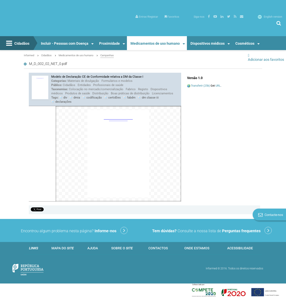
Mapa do (62, 248)
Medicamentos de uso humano (155, 43)
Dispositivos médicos (207, 43)
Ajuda (92, 248)
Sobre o (122, 248)
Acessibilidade (240, 248)
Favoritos (172, 16)
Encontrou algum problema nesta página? (74, 230)
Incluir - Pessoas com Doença (64, 43)
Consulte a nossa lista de (212, 230)
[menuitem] (146, 16)
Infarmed (29, 55)
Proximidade (109, 43)
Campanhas (107, 55)
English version (270, 16)
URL (218, 85)
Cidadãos (17, 44)
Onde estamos (196, 248)
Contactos (158, 248)
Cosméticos (244, 43)
